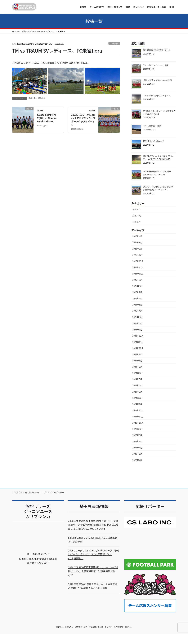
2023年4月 (137, 460)
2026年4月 (137, 236)
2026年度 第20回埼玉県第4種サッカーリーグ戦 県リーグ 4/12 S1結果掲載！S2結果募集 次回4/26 (93, 571)
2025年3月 (137, 317)
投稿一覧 (114, 43)
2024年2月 (137, 397)
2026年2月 (137, 248)
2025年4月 (137, 310)
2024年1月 (137, 404)
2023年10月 (137, 422)
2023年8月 (137, 435)
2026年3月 (137, 242)
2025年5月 (137, 304)
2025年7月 (137, 292)
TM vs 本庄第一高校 (152, 125)
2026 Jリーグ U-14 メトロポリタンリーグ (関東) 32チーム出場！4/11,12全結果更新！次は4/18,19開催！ (93, 554)
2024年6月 (137, 372)
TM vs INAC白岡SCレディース (156, 95)
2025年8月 (137, 286)
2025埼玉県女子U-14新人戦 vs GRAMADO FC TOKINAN (157, 173)
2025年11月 (137, 267)
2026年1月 (137, 254)
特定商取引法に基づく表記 (26, 492)
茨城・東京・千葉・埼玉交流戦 (157, 80)
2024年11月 (137, 341)
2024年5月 (137, 379)
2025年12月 (137, 261)
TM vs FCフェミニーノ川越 (155, 65)
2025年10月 (137, 273)
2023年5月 (137, 453)
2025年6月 (137, 298)
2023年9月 (137, 428)
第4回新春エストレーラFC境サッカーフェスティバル (159, 112)
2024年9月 (137, 354)
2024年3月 (137, 391)
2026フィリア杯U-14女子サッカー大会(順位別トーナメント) (159, 188)
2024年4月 (137, 385)
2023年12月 (137, 410)
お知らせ (136, 209)
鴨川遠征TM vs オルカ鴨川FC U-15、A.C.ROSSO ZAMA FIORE (158, 158)
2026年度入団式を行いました (156, 50)
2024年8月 (137, 360)
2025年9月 (137, 279)
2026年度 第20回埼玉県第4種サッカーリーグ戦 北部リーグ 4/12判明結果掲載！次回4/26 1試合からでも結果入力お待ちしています (93, 524)
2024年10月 (137, 348)
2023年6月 (137, 447)
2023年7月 (137, 441)
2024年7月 (137, 366)
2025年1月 (137, 329)
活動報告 (41, 98)
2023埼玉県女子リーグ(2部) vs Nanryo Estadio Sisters (47, 118)
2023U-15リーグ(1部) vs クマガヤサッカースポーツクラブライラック (83, 119)
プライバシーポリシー (53, 492)
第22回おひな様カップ (153, 141)
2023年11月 (137, 416)
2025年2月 (137, 323)
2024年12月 (137, 335)
